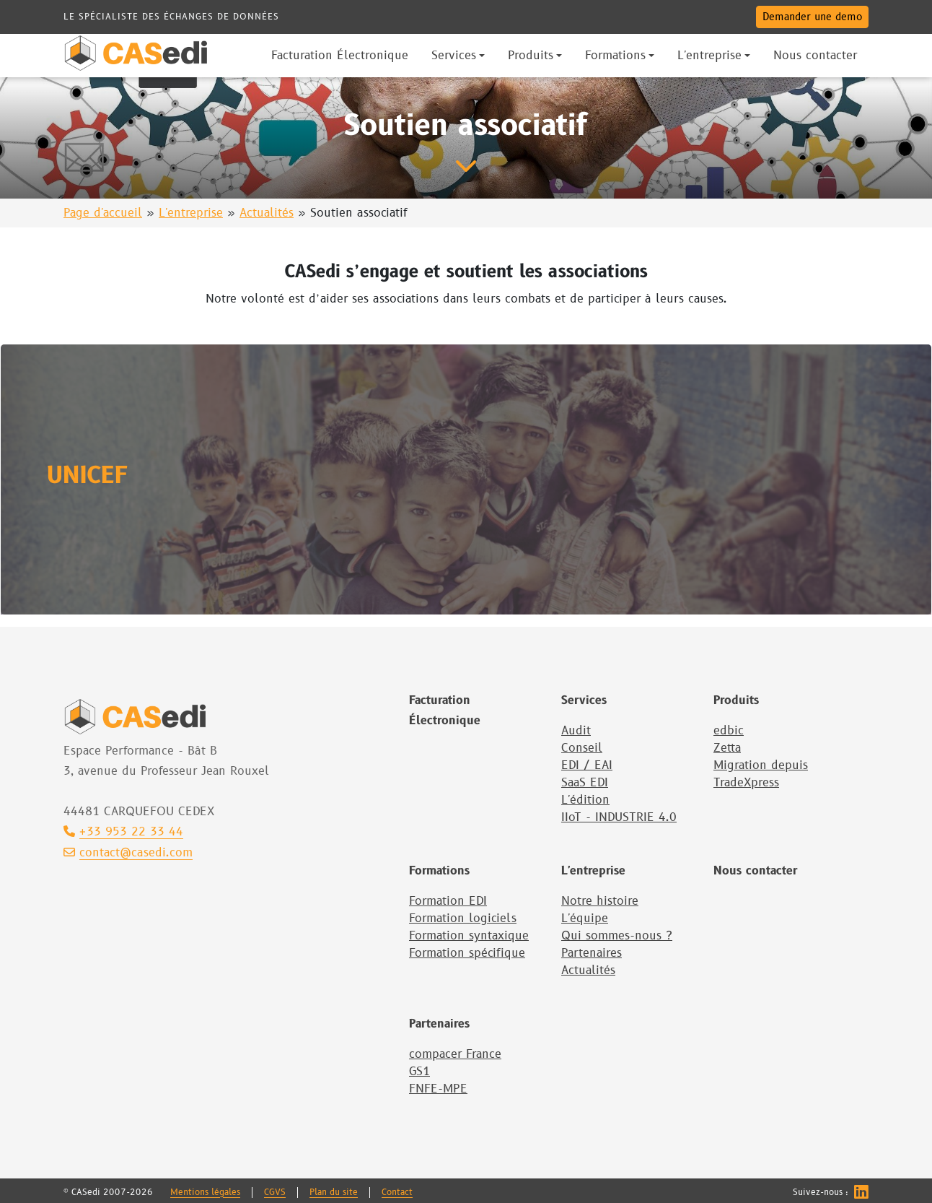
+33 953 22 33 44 (123, 832)
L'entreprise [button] (709, 56)
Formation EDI (448, 901)
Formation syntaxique (469, 936)
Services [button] (453, 56)
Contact (397, 1192)
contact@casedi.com (128, 853)
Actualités (266, 213)
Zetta (727, 748)
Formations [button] (615, 56)
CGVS (275, 1192)
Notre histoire (599, 901)
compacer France (455, 1054)
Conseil (581, 748)
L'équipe (584, 918)
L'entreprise (191, 213)
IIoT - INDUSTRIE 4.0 (619, 817)
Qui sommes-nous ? (616, 936)
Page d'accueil (102, 213)
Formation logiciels (462, 918)
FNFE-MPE (438, 1089)
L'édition (585, 800)
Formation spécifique (467, 953)
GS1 (419, 1072)
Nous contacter (755, 871)
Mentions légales (205, 1192)
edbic (728, 731)
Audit (576, 731)
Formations (439, 871)
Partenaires (591, 953)
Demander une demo (812, 17)
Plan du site (333, 1192)
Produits (736, 700)
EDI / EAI (586, 765)
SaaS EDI (584, 783)
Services (584, 700)
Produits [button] (530, 56)
